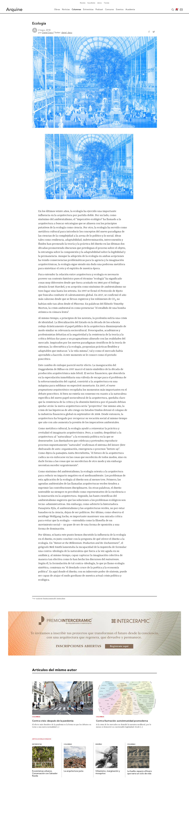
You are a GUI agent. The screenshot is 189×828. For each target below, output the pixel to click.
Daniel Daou (47, 32)
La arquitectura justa (73, 771)
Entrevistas (37, 744)
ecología (39, 598)
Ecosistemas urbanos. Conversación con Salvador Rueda (45, 773)
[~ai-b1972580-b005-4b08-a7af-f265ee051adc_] (94, 654)
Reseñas (99, 744)
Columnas (36, 716)
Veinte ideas (61, 598)
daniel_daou (66, 32)
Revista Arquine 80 (49, 598)
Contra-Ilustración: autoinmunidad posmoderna (122, 721)
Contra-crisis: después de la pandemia (53, 721)
